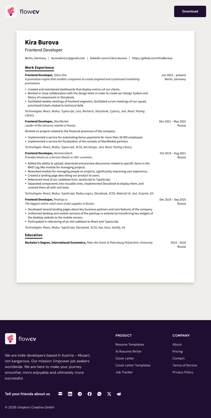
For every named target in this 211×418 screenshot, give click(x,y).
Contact (179, 358)
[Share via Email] (60, 393)
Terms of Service (185, 365)
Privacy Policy (183, 372)
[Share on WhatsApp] (99, 393)
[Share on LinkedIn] (70, 393)
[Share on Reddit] (118, 393)
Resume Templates (129, 344)
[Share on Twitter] (109, 393)
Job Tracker (124, 372)
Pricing (178, 351)
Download (190, 11)
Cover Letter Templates (133, 365)
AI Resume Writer (128, 351)
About (177, 344)
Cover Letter (124, 358)
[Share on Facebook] (89, 393)
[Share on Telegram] (79, 393)
